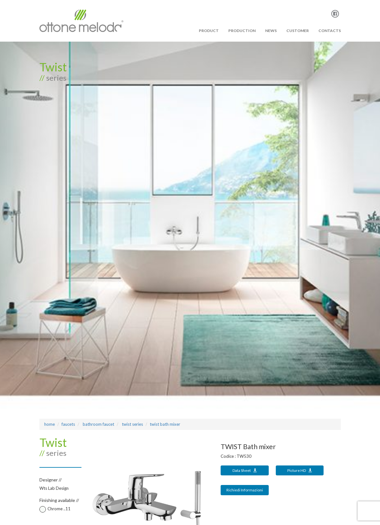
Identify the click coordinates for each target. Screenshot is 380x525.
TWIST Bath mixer (165, 424)
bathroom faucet (98, 424)
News (271, 30)
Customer (297, 30)
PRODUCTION (242, 30)
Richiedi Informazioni (244, 490)
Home (49, 424)
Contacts (329, 30)
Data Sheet (244, 470)
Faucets (68, 424)
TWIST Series (132, 424)
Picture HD (299, 470)
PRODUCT (209, 30)
